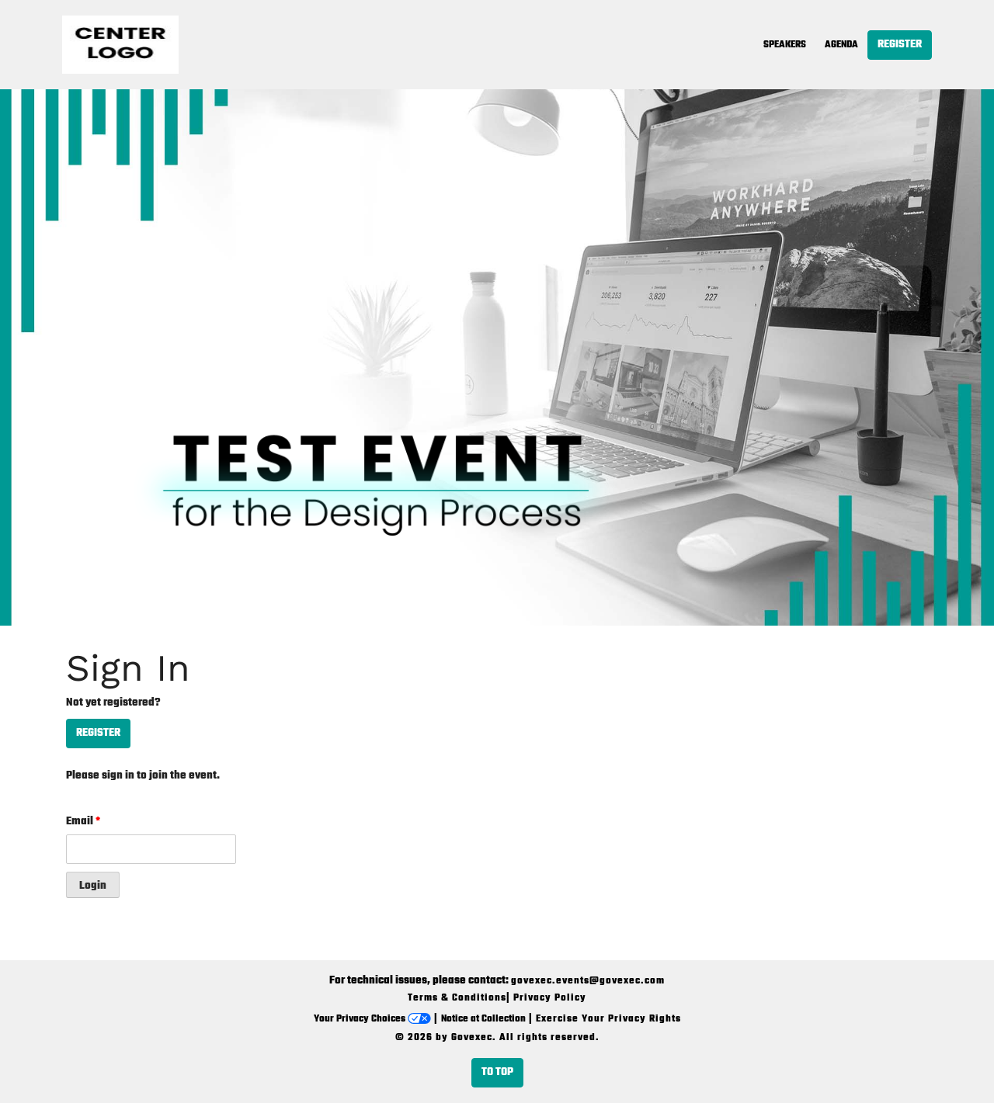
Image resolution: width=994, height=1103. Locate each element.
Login (92, 886)
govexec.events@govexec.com (588, 981)
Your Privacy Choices (372, 1019)
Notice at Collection (483, 1019)
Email (83, 822)
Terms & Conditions (457, 998)
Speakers (784, 45)
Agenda (841, 45)
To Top (497, 1072)
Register (900, 45)
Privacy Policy (549, 998)
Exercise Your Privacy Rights (608, 1019)
